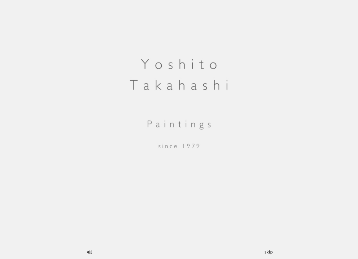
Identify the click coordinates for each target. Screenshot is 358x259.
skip (268, 252)
